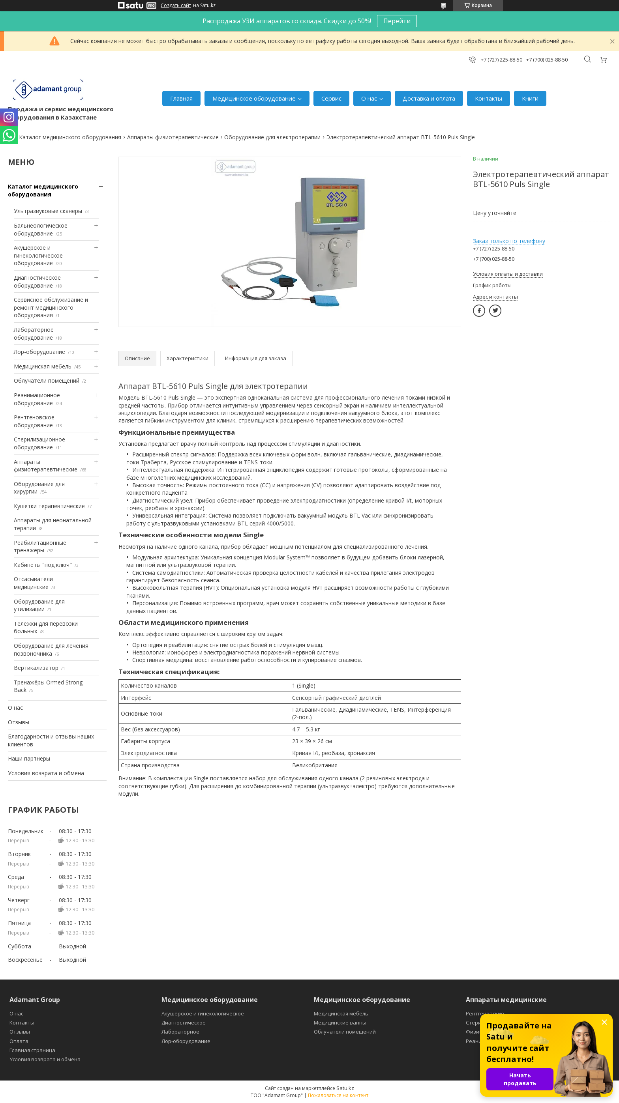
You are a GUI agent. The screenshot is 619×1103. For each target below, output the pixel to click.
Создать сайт (176, 5)
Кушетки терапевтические (49, 506)
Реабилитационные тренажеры (40, 546)
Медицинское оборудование (254, 98)
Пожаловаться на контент (338, 1095)
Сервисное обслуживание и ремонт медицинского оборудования (51, 307)
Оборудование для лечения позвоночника (51, 649)
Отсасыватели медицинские (33, 583)
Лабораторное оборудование (34, 333)
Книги (530, 98)
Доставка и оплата (429, 98)
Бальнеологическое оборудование (41, 229)
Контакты (488, 98)
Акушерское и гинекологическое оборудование (38, 255)
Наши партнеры (29, 758)
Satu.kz (345, 1088)
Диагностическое (183, 1022)
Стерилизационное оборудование (39, 443)
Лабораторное (180, 1031)
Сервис (331, 98)
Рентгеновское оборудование (34, 421)
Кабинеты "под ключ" (43, 564)
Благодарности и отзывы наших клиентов (51, 740)
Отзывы (18, 722)
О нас (369, 98)
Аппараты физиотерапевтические (173, 137)
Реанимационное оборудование (37, 399)
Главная (181, 98)
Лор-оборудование (39, 351)
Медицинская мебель (42, 366)
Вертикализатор (36, 667)
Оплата (18, 1041)
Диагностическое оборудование (37, 281)
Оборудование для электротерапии (272, 137)
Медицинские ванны (340, 1022)
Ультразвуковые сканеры (48, 211)
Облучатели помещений (46, 380)
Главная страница (32, 1050)
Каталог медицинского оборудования (70, 137)
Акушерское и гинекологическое (202, 1013)
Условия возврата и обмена (46, 773)
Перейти (397, 21)
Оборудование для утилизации (39, 605)
